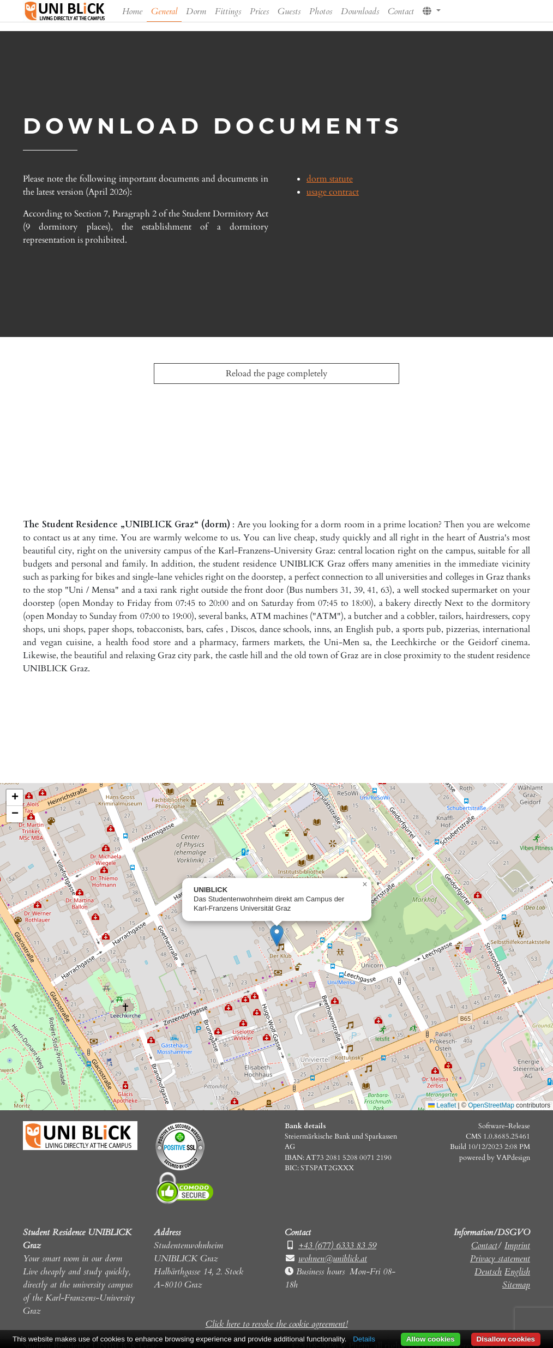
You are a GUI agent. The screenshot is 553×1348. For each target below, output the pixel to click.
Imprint (517, 1245)
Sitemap (516, 1285)
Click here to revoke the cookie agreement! (277, 1324)
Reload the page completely (276, 374)
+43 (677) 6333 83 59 (337, 1245)
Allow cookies (430, 1339)
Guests (289, 11)
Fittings (228, 11)
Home (132, 11)
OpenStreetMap (491, 1105)
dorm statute (329, 179)
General (164, 11)
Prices (259, 11)
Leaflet (442, 1105)
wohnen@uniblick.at (332, 1259)
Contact (401, 11)
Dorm (196, 11)
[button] (431, 9)
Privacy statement (500, 1259)
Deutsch (488, 1272)
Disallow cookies (506, 1339)
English (517, 1272)
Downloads (360, 11)
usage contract (332, 192)
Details (364, 1339)
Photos (320, 11)
